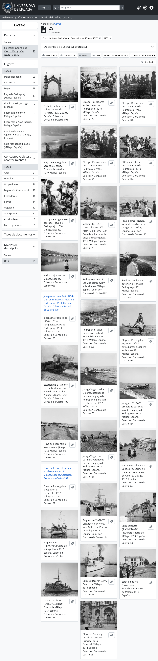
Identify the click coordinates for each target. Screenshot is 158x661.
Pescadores (19, 196)
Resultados (148, 62)
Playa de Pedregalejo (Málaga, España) (19, 96)
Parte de (9, 35)
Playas (19, 202)
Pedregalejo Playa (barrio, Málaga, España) (19, 123)
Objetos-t (19, 208)
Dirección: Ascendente (142, 55)
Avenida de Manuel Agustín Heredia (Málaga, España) (19, 135)
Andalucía (19, 83)
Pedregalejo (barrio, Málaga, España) (19, 114)
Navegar (43, 7)
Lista (96, 55)
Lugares (9, 64)
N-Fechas (19, 179)
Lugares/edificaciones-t (19, 190)
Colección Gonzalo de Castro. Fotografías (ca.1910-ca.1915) (19, 51)
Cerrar (57, 23)
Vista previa (49, 55)
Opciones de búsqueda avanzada (65, 47)
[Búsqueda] (90, 7)
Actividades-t (19, 220)
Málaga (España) (19, 77)
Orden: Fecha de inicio (115, 55)
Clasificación (68, 55)
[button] (139, 8)
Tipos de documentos (18, 234)
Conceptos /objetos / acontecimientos (17, 158)
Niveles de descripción (11, 246)
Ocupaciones (19, 185)
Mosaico (84, 55)
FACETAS (20, 25)
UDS (19, 261)
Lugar (19, 89)
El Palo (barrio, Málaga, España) (19, 105)
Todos (7, 42)
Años (19, 173)
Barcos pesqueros (19, 225)
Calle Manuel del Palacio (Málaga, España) (19, 145)
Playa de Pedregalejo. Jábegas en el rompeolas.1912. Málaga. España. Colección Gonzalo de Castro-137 (59, 473)
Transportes (19, 214)
